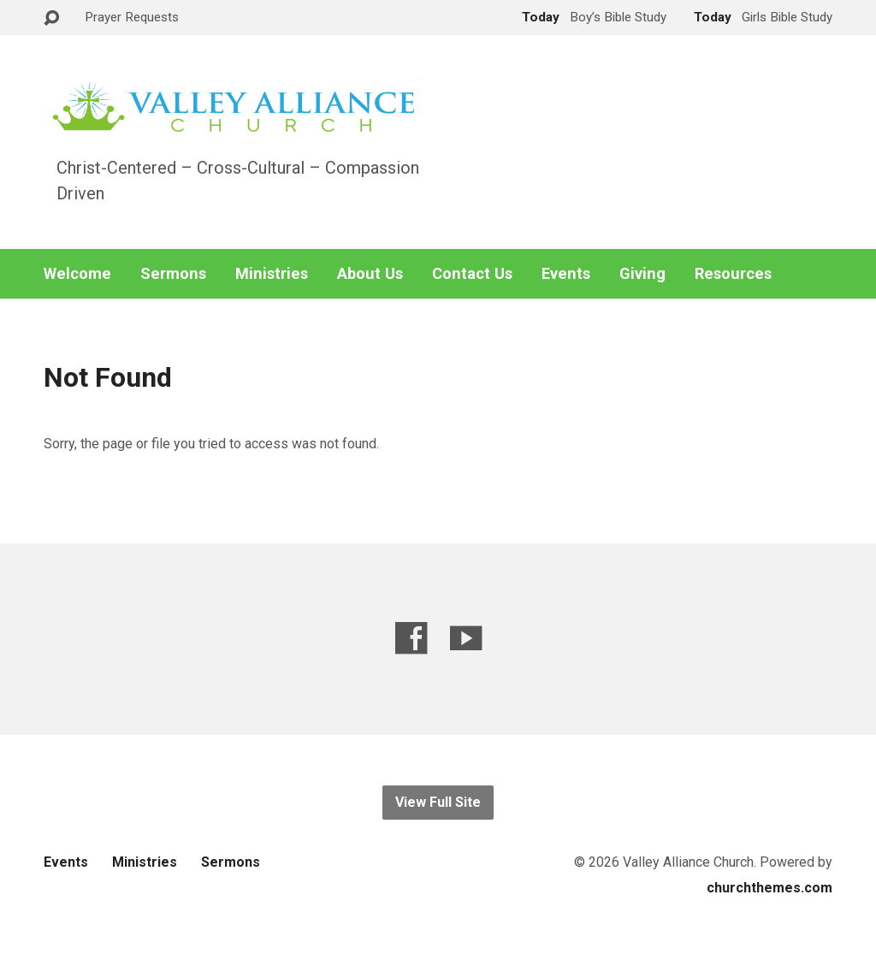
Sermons (173, 273)
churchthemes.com (769, 888)
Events (566, 273)
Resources (733, 273)
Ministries (271, 273)
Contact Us (472, 273)
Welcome (77, 273)
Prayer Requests (132, 17)
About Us (370, 273)
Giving (642, 273)
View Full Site (438, 802)
